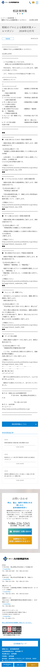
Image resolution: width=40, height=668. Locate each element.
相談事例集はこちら (19, 424)
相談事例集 (11, 18)
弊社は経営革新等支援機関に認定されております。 (17, 623)
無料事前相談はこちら (7, 664)
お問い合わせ (20, 665)
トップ (3, 18)
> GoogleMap (6, 569)
